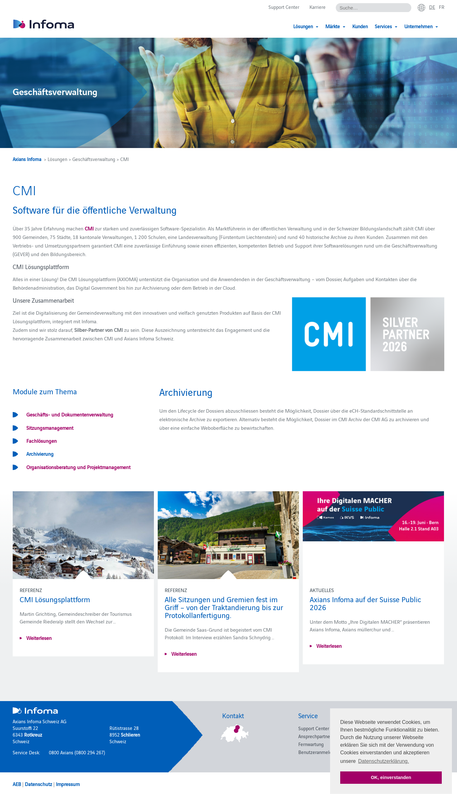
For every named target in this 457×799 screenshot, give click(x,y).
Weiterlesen (38, 637)
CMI (88, 228)
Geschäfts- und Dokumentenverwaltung (69, 414)
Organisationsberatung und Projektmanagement (78, 466)
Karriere (317, 6)
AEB (17, 783)
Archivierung (40, 453)
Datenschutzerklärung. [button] (383, 761)
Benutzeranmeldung (319, 752)
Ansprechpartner (315, 736)
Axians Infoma (27, 159)
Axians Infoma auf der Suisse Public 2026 (365, 603)
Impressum (68, 783)
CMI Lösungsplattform (55, 599)
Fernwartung (311, 744)
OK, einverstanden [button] (391, 777)
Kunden (360, 26)
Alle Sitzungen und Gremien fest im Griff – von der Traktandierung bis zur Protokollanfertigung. (224, 607)
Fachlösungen (41, 440)
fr (441, 6)
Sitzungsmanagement (49, 427)
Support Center (283, 6)
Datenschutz (38, 783)
